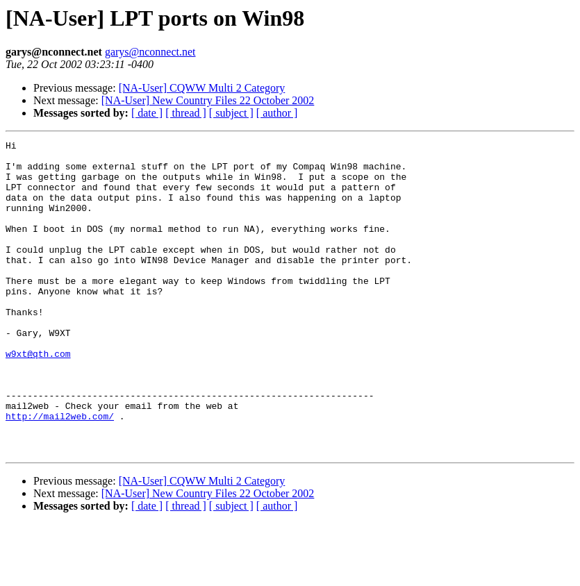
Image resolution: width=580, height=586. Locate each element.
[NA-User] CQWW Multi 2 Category (202, 88)
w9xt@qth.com (38, 397)
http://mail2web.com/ (60, 472)
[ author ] (277, 113)
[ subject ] (231, 113)
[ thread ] (185, 113)
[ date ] (147, 113)
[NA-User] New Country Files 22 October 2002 (208, 100)
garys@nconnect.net (150, 52)
